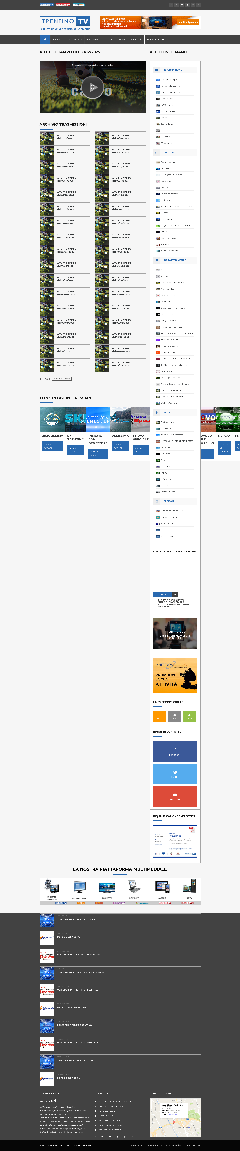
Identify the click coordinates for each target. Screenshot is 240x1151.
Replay (164, 473)
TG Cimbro (165, 130)
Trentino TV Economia (170, 92)
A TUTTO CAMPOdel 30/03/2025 (122, 293)
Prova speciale (167, 466)
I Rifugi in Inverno (168, 320)
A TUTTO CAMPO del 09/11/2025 (67, 179)
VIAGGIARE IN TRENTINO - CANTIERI (77, 1042)
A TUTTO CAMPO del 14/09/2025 (67, 236)
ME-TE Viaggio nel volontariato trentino (177, 206)
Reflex (164, 232)
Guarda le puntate (49, 446)
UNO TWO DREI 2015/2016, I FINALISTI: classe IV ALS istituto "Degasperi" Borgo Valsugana (174, 603)
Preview (164, 460)
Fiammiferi (165, 301)
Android (189, 715)
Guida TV (109, 39)
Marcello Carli (167, 523)
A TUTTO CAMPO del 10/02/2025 (67, 350)
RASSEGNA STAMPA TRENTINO (74, 1025)
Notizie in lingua (168, 111)
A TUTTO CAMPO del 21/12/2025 (67, 137)
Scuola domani (167, 124)
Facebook (175, 748)
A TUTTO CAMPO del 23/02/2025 (67, 335)
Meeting (164, 213)
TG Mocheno (166, 143)
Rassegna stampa (169, 79)
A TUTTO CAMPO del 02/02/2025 (122, 350)
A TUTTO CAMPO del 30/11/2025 (122, 151)
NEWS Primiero (168, 105)
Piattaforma (75, 39)
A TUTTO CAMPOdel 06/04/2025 (67, 293)
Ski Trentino (166, 479)
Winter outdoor (168, 492)
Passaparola (166, 219)
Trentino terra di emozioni (172, 397)
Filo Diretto (166, 168)
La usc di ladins (167, 181)
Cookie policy (154, 1145)
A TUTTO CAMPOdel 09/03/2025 (67, 321)
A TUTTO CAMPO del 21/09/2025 (122, 222)
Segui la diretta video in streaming (175, 637)
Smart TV (159, 715)
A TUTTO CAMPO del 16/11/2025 (122, 165)
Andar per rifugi (168, 289)
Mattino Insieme (168, 200)
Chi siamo (58, 39)
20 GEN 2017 (162, 595)
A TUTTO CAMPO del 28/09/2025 (67, 222)
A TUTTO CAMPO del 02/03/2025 (122, 321)
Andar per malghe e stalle (172, 282)
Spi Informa (166, 244)
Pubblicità (136, 39)
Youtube (175, 793)
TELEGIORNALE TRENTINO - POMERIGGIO (80, 972)
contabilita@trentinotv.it (110, 1120)
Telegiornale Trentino (170, 86)
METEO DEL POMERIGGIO (71, 1007)
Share (122, 39)
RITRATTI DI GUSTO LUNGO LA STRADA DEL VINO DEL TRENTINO (177, 358)
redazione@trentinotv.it (110, 1130)
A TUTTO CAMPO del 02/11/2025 (122, 179)
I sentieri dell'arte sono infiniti (174, 327)
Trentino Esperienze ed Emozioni (175, 384)
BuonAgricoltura (168, 162)
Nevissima (165, 447)
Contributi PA (193, 1145)
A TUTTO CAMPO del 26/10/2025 (67, 193)
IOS (174, 715)
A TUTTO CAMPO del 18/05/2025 (122, 250)
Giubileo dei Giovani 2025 (172, 511)
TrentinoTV (165, 530)
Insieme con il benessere (172, 435)
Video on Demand (62, 379)
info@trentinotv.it (107, 1111)
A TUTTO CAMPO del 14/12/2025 (122, 137)
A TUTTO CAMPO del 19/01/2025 (122, 364)
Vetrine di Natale (168, 536)
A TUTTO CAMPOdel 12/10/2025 (67, 208)
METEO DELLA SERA (68, 937)
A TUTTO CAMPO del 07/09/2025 (122, 236)
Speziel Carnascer (169, 238)
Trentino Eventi (167, 98)
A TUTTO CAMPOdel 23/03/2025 (67, 307)
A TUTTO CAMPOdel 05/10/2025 (122, 208)
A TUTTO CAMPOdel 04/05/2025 (122, 264)
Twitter (175, 771)
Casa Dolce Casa (168, 295)
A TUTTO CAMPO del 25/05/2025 (67, 250)
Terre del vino (167, 371)
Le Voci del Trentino (169, 194)
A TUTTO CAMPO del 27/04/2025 (67, 279)
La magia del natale (169, 517)
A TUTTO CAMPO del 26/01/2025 (67, 364)
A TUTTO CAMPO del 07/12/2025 (67, 151)
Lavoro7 (164, 187)
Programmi (93, 39)
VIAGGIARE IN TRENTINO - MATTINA (77, 989)
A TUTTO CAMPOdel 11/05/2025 (67, 264)
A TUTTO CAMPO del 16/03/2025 (122, 307)
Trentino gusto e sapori (171, 390)
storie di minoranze (169, 251)
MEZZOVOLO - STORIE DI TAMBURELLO (177, 441)
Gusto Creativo (167, 314)
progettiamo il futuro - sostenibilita (176, 225)
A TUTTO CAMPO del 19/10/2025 (122, 193)
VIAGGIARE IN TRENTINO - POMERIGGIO (79, 954)
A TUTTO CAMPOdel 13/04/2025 (122, 279)
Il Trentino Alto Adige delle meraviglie (177, 333)
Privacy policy (173, 1145)
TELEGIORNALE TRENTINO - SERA (76, 919)
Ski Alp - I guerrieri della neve (174, 365)
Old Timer (165, 454)
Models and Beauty (169, 346)
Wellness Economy (169, 403)
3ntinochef (165, 270)
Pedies (164, 117)
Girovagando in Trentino (171, 175)
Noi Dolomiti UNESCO (171, 352)
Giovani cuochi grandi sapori (173, 308)
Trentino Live (175, 632)
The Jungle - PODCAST (171, 377)
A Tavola (164, 276)
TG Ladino (165, 137)
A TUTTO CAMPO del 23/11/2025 (67, 165)
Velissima (165, 485)
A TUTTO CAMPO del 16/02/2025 (122, 335)
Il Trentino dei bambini (171, 339)
